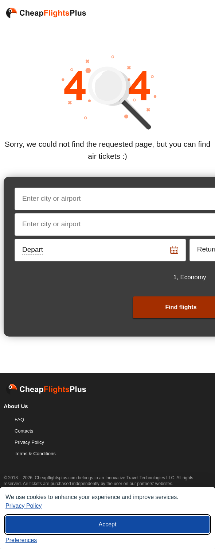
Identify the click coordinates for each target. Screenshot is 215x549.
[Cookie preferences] (21, 540)
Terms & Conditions (35, 453)
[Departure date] (100, 250)
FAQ (19, 419)
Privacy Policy (29, 442)
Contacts (24, 431)
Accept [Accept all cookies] (108, 524)
